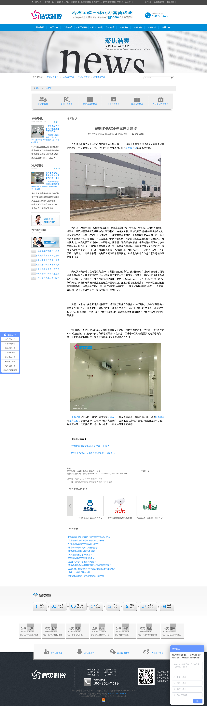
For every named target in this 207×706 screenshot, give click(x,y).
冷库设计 (112, 417)
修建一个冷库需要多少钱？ (80, 572)
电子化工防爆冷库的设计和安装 (89, 479)
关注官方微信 (157, 653)
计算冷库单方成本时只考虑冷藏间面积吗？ (52, 128)
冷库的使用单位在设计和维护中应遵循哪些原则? (89, 565)
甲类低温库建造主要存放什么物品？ (45, 147)
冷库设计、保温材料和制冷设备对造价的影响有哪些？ (92, 569)
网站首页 (40, 27)
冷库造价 (138, 27)
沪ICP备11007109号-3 (117, 694)
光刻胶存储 (131, 148)
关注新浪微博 (123, 653)
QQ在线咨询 (89, 653)
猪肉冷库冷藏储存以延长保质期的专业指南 (45, 193)
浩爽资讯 (110, 27)
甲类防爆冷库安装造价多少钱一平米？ (90, 446)
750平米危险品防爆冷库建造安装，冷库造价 (93, 453)
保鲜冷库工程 (84, 77)
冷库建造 (159, 417)
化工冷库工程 (110, 675)
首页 (38, 88)
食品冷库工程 (68, 77)
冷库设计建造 (96, 27)
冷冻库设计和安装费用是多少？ (45, 274)
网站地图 (148, 2)
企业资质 (68, 27)
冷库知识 (152, 27)
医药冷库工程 (53, 77)
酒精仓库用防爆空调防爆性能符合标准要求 (93, 482)
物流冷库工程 (99, 77)
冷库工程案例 (159, 2)
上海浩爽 (75, 417)
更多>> (56, 122)
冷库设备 (124, 27)
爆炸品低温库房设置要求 (42, 208)
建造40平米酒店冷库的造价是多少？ (45, 150)
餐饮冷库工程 (93, 675)
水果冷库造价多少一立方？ (43, 158)
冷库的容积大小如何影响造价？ (45, 278)
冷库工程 (73, 420)
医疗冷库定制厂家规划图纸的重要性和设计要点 (52, 175)
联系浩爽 (170, 2)
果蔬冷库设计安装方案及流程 (44, 204)
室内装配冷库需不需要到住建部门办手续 (86, 576)
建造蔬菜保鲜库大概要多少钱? (44, 154)
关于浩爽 (54, 27)
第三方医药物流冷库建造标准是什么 (45, 197)
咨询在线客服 (56, 653)
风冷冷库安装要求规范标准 (43, 201)
